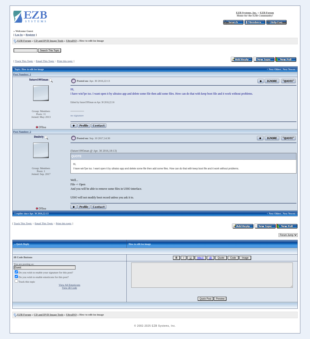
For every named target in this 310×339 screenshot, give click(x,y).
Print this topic (65, 61)
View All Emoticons (69, 284)
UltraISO (71, 40)
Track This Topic (24, 61)
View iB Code (69, 287)
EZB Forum (267, 12)
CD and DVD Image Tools (48, 40)
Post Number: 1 (22, 74)
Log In (19, 34)
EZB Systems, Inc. (246, 12)
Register (30, 34)
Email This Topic (45, 61)
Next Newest (289, 69)
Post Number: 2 (22, 131)
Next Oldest (275, 69)
